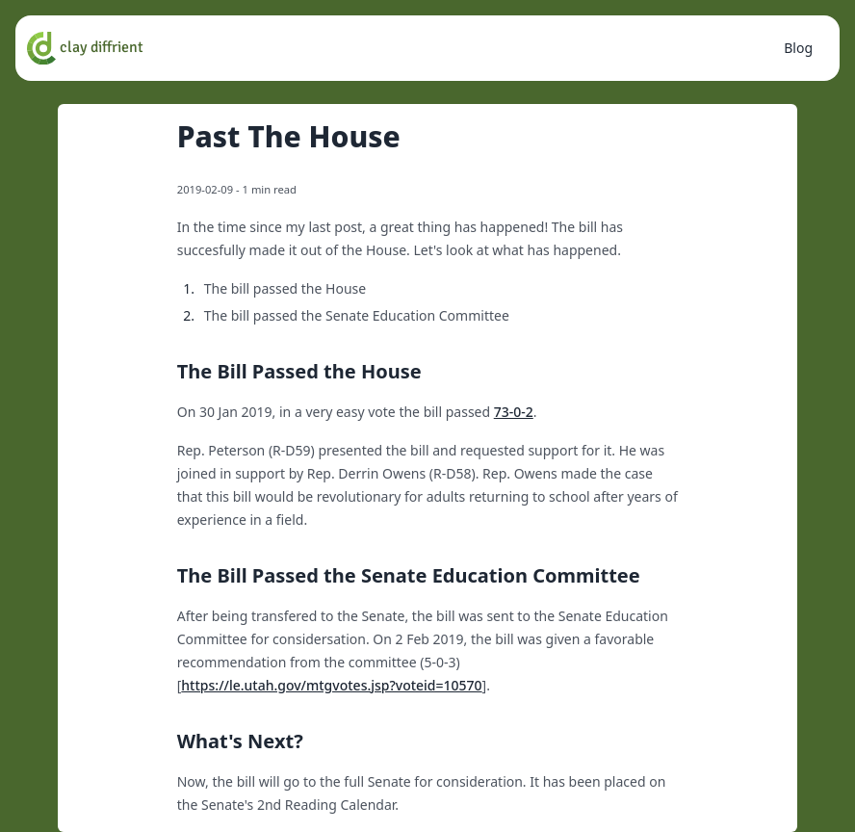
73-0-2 (513, 412)
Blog (798, 48)
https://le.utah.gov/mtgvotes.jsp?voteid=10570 (331, 685)
